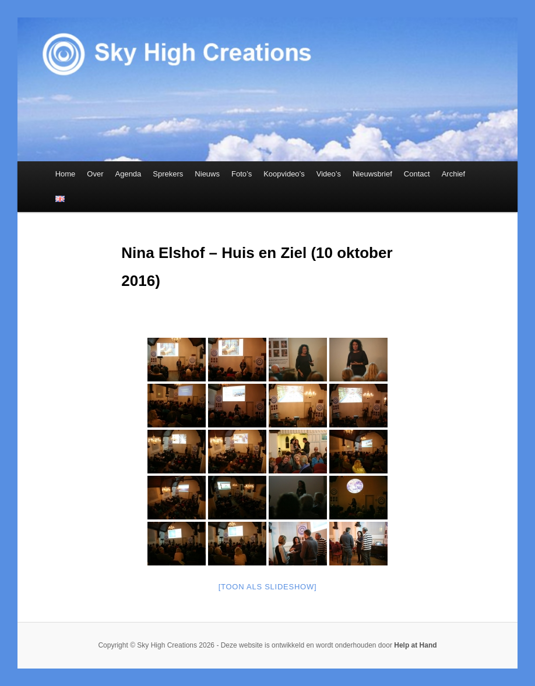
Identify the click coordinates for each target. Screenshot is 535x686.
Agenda (128, 173)
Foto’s (241, 173)
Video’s (328, 173)
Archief (453, 173)
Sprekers (168, 173)
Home (65, 173)
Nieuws (207, 173)
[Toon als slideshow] (268, 586)
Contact (417, 173)
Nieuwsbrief (372, 173)
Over (95, 173)
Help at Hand (415, 645)
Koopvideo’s (284, 173)
